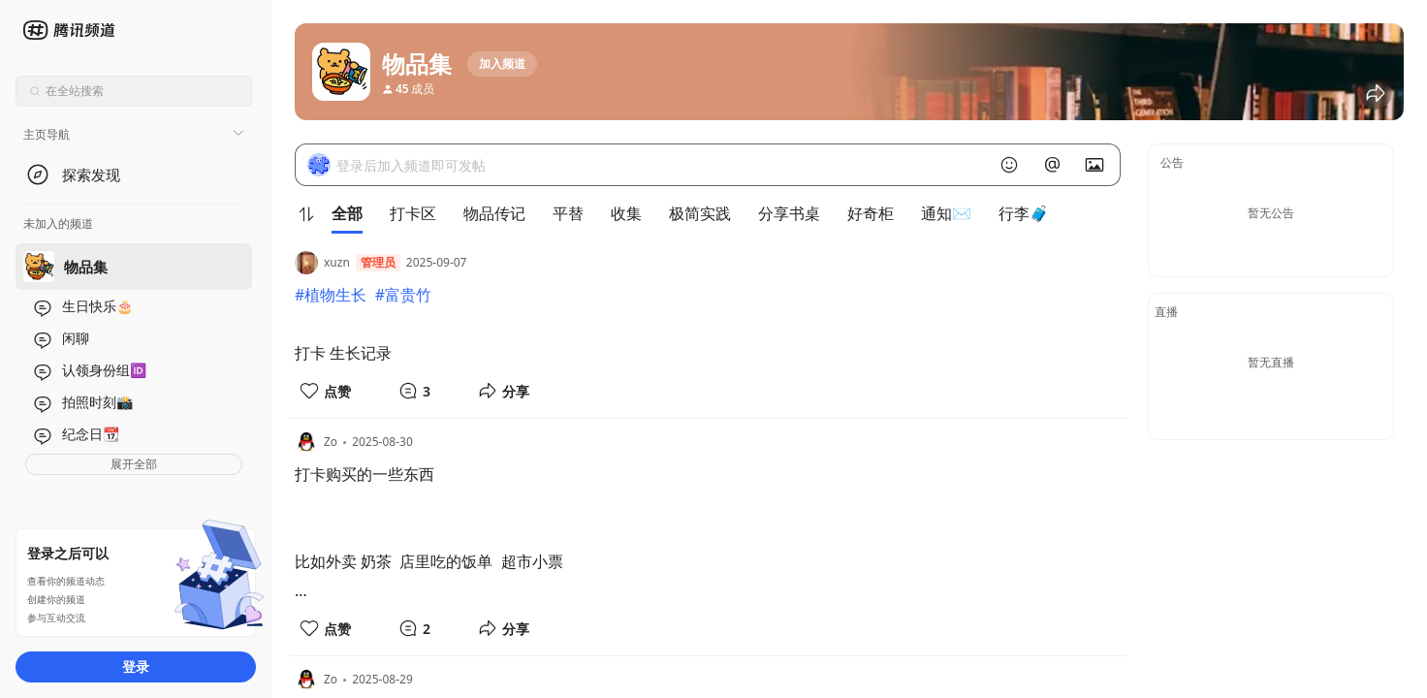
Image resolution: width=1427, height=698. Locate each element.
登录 (135, 666)
